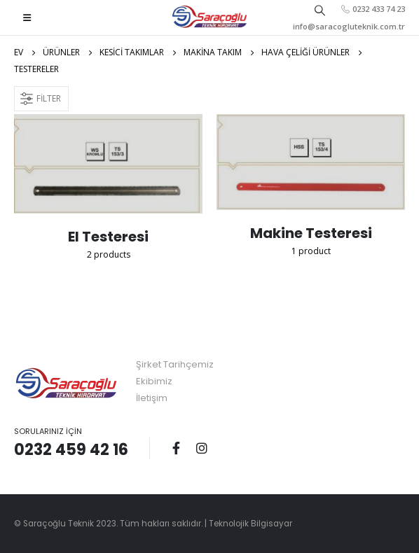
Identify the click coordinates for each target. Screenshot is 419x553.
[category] (108, 164)
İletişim (151, 398)
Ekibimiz (154, 381)
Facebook (175, 448)
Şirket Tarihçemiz (175, 364)
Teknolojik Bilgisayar (250, 523)
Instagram (201, 448)
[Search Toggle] (320, 9)
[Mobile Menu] (27, 17)
